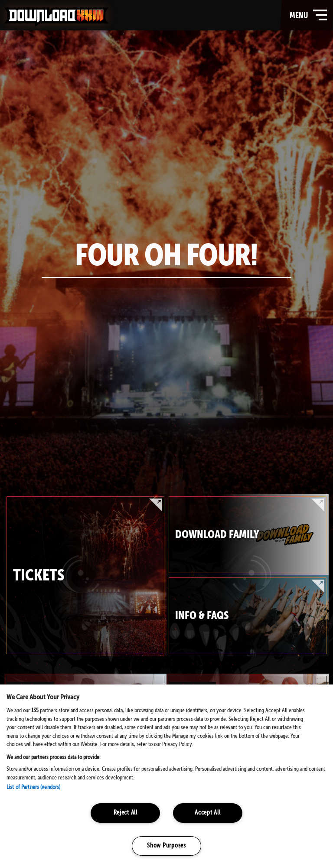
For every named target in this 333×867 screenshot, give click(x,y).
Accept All (207, 813)
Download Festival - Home (56, 17)
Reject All (125, 813)
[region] (166, 775)
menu (309, 15)
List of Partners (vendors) (33, 787)
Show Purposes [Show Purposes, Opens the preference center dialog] (166, 846)
